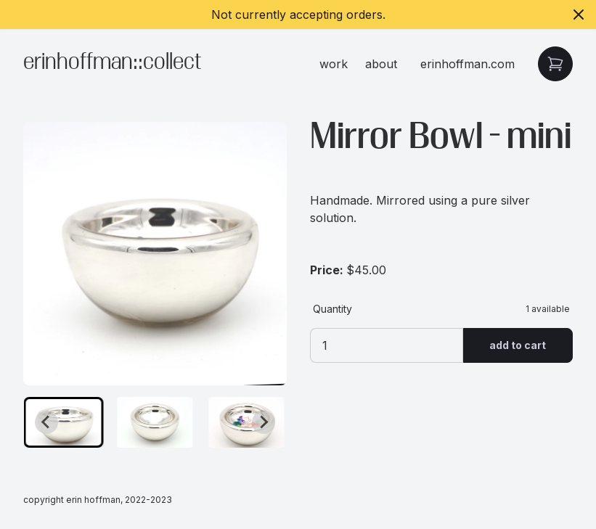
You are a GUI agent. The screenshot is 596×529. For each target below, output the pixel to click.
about (381, 64)
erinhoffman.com (467, 64)
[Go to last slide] (46, 422)
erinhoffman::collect (112, 63)
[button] (64, 422)
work (333, 64)
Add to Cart (517, 345)
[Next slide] (263, 422)
